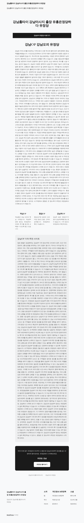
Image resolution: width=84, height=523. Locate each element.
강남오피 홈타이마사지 (35, 475)
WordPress (10, 515)
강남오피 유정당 (50, 475)
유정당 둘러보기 (42, 464)
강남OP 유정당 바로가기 (42, 35)
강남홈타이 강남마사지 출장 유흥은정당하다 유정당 (26, 3)
